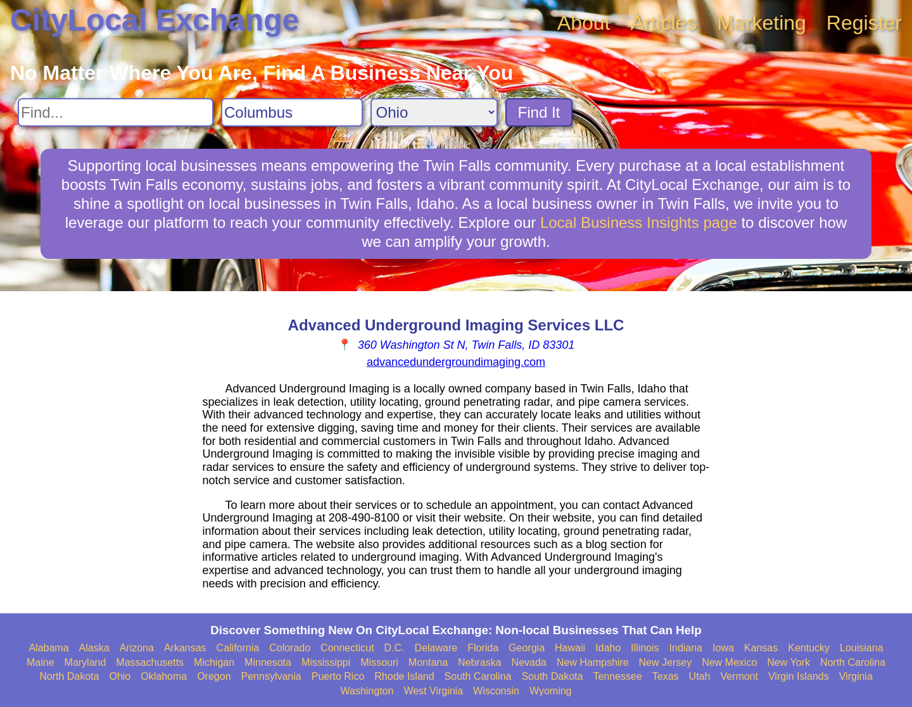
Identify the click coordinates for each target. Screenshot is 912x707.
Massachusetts (150, 662)
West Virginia (433, 690)
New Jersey (665, 662)
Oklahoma (164, 676)
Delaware (436, 647)
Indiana (686, 647)
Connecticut (347, 647)
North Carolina (852, 662)
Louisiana (862, 647)
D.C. (394, 647)
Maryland (85, 662)
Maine (40, 662)
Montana (428, 662)
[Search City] (292, 112)
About (584, 22)
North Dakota (69, 676)
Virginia (856, 676)
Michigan (214, 662)
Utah (700, 676)
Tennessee (617, 676)
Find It (539, 112)
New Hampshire (593, 662)
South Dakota (552, 676)
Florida (482, 647)
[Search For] (115, 112)
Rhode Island (404, 676)
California (238, 647)
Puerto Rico (338, 676)
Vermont (739, 676)
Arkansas (185, 647)
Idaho (608, 647)
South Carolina (478, 676)
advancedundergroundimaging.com (456, 362)
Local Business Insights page (638, 222)
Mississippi (325, 662)
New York (788, 662)
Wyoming (550, 690)
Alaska (94, 647)
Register (864, 22)
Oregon (214, 676)
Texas (665, 676)
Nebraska (479, 662)
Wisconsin (496, 690)
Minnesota (267, 662)
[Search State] (434, 112)
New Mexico (729, 662)
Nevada (529, 662)
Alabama (48, 647)
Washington (366, 690)
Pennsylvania (271, 676)
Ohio (119, 676)
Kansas (761, 647)
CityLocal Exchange (154, 20)
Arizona (137, 647)
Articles (663, 22)
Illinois (645, 647)
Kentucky (809, 647)
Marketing (761, 22)
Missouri (379, 662)
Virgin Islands (798, 676)
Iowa (723, 647)
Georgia (527, 647)
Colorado (289, 647)
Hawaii (570, 647)
